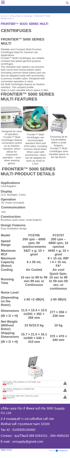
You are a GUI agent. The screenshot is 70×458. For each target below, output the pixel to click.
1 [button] (29, 375)
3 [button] (37, 375)
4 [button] (41, 375)
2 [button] (33, 375)
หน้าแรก (4, 16)
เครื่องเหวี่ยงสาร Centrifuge (21, 16)
